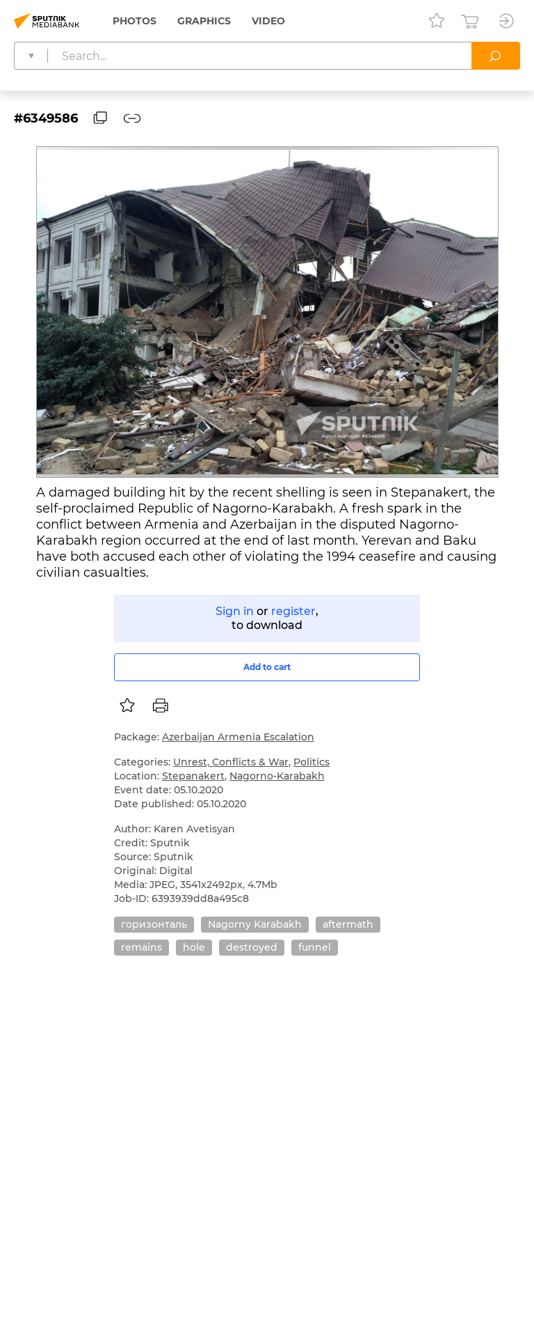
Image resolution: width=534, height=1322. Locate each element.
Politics (311, 762)
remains (141, 947)
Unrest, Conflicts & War (231, 762)
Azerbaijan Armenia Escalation (238, 737)
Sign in (235, 611)
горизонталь (154, 924)
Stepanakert (193, 776)
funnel (314, 947)
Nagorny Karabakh (255, 924)
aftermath (348, 924)
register (293, 611)
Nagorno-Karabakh (277, 776)
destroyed (251, 947)
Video (268, 21)
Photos (134, 21)
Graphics (204, 21)
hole (194, 947)
